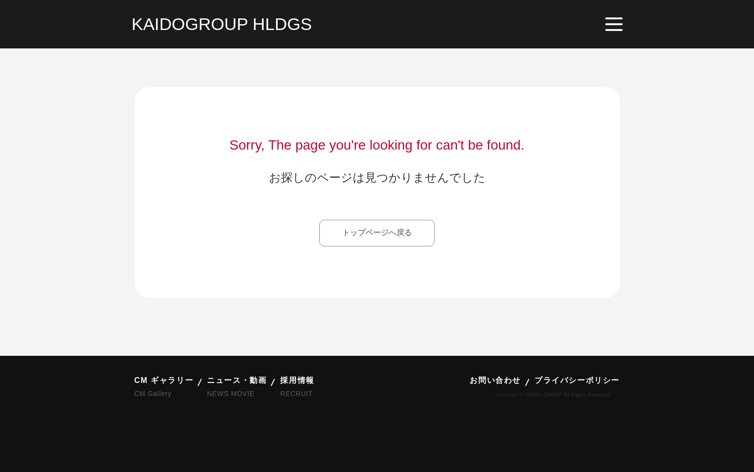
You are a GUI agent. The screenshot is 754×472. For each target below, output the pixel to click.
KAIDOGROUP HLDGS (222, 24)
